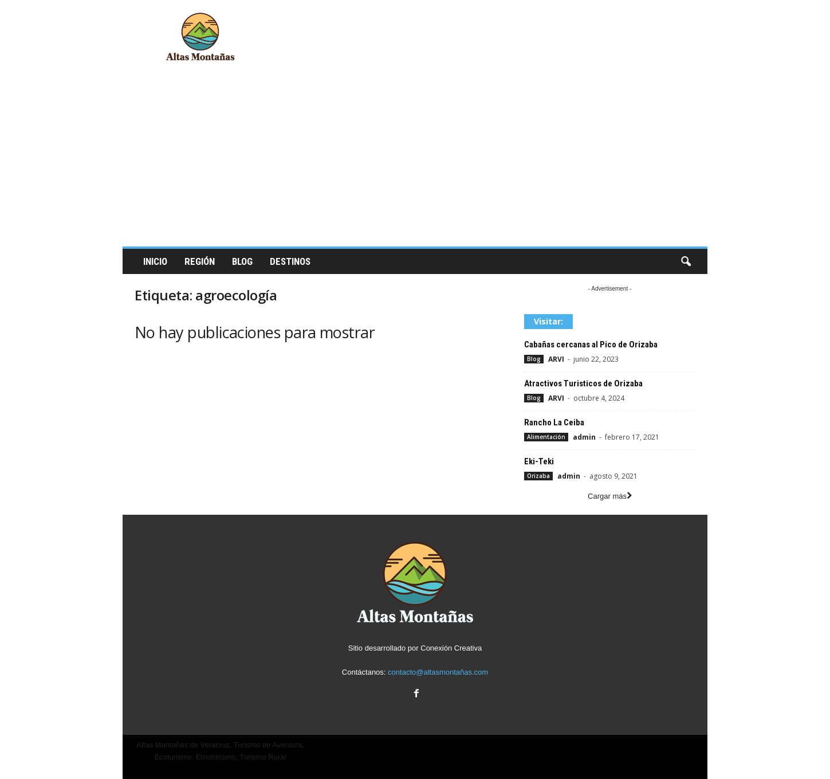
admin (584, 437)
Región (199, 261)
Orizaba (538, 476)
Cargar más (610, 496)
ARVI (556, 359)
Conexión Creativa (451, 648)
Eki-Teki (539, 461)
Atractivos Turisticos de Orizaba (583, 383)
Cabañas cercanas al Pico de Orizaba (591, 344)
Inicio (155, 261)
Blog (242, 261)
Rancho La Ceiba (554, 422)
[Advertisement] (415, 160)
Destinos (290, 261)
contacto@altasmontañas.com (438, 672)
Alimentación (546, 437)
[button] (685, 262)
